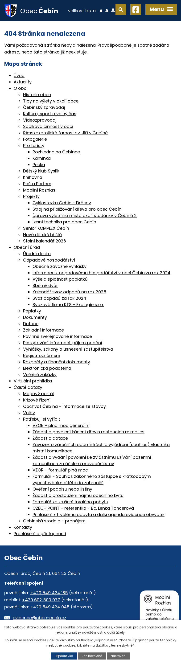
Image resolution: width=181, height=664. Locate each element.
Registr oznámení (41, 355)
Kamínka (42, 158)
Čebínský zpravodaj (44, 107)
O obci (20, 88)
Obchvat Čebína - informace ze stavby (64, 406)
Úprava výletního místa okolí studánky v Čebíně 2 (85, 215)
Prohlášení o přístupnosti (40, 534)
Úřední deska (37, 254)
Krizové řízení (36, 400)
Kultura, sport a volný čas (49, 114)
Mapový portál (38, 394)
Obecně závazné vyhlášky (59, 266)
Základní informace (43, 330)
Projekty (31, 196)
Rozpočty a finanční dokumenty (56, 362)
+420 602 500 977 (41, 600)
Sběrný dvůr (45, 285)
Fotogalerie (35, 139)
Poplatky (32, 311)
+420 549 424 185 (49, 593)
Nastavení (118, 656)
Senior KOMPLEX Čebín (46, 228)
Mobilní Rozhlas (39, 190)
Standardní (106, 10)
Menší (101, 10)
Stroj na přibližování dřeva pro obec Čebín (77, 209)
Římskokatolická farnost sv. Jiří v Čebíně (65, 133)
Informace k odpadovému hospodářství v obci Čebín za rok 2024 (101, 273)
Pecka (39, 165)
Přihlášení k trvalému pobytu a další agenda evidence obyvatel (99, 514)
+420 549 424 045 (50, 607)
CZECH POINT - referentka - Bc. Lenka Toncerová (83, 508)
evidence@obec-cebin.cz (39, 618)
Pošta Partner (37, 184)
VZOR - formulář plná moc (60, 470)
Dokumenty (35, 317)
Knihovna (32, 177)
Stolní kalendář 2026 (44, 241)
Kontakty (23, 527)
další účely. (116, 632)
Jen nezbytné (92, 656)
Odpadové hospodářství (49, 260)
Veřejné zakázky (40, 374)
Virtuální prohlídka (33, 381)
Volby (29, 413)
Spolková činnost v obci (48, 126)
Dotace (30, 324)
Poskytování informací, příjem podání (62, 343)
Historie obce (37, 95)
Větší (113, 10)
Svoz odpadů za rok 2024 (59, 298)
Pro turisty (33, 145)
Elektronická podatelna (47, 368)
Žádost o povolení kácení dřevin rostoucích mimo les (88, 432)
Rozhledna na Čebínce (56, 152)
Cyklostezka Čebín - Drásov (62, 203)
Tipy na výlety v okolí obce (50, 101)
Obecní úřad (27, 247)
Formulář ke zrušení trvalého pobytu (70, 502)
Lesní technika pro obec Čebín (64, 222)
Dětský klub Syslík (41, 171)
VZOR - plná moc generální (61, 425)
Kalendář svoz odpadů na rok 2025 (69, 292)
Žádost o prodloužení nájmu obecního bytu (78, 495)
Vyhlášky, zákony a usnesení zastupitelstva (68, 349)
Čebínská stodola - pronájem (54, 521)
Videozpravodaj (39, 120)
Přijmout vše (64, 656)
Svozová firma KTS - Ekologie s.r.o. (68, 304)
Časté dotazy (28, 387)
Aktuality (23, 82)
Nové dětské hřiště (42, 235)
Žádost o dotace (50, 438)
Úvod (19, 75)
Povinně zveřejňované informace (57, 336)
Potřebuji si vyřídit (41, 419)
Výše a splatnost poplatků (60, 279)
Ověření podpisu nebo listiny (62, 489)
